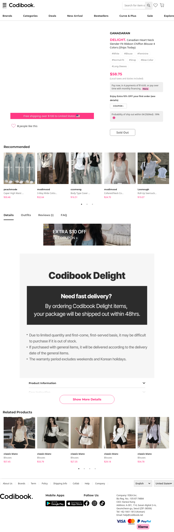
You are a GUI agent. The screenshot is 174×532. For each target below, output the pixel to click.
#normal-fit (118, 60)
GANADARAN (120, 33)
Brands (7, 15)
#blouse (128, 53)
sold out (122, 132)
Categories (30, 15)
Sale (150, 15)
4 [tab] (95, 468)
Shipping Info (60, 483)
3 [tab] (92, 204)
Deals (52, 15)
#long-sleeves (119, 66)
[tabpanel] (20, 176)
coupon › (118, 106)
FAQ (64, 215)
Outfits (26, 215)
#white (115, 53)
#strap (132, 60)
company (100, 483)
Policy (45, 483)
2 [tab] (87, 204)
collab (76, 483)
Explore (169, 15)
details (9, 215)
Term (33, 483)
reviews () (46, 215)
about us (7, 483)
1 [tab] (81, 204)
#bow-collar (147, 60)
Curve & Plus (127, 15)
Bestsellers (101, 15)
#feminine (142, 53)
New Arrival (75, 15)
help (87, 483)
